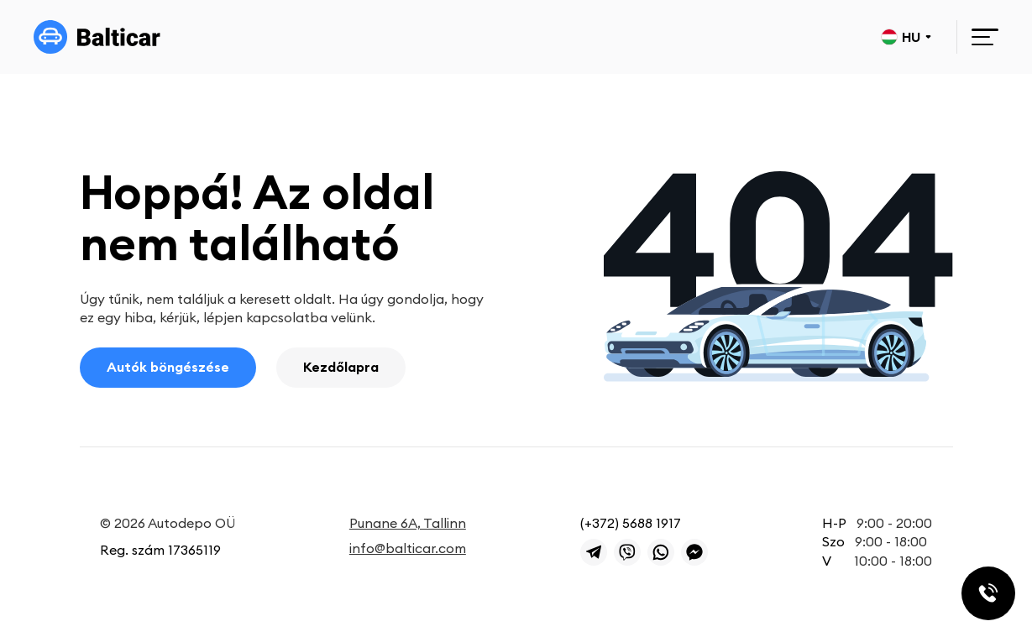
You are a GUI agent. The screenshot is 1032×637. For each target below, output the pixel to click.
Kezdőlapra (341, 366)
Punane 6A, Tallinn (407, 522)
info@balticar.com (407, 548)
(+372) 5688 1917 (630, 522)
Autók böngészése (168, 366)
